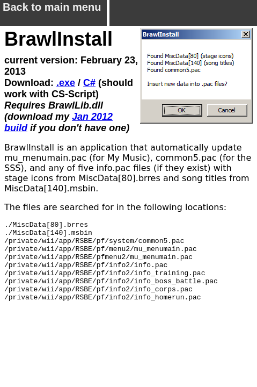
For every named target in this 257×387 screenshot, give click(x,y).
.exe (65, 82)
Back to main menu (52, 11)
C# (89, 82)
